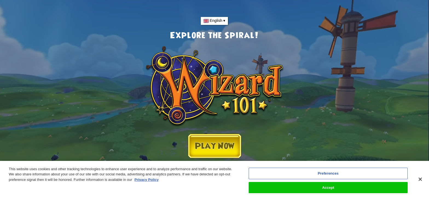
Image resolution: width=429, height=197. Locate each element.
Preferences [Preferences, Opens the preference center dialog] (328, 175)
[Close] (420, 181)
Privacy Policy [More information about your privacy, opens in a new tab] (147, 181)
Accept (328, 189)
